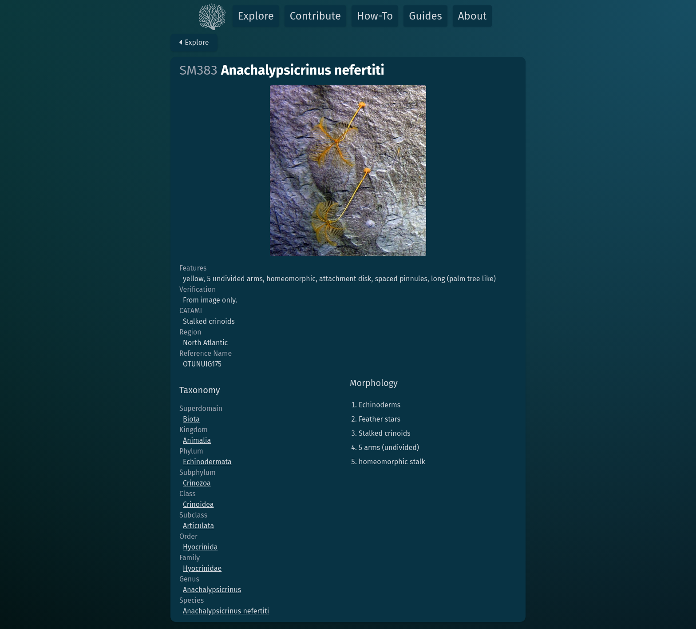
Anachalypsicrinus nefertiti (226, 611)
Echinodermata (207, 462)
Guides (425, 16)
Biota (191, 419)
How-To (375, 16)
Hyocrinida (200, 547)
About (472, 16)
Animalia (197, 440)
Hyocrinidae (202, 568)
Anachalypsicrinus (212, 589)
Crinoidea (198, 504)
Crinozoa (197, 483)
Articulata (198, 526)
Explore (256, 16)
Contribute (315, 16)
